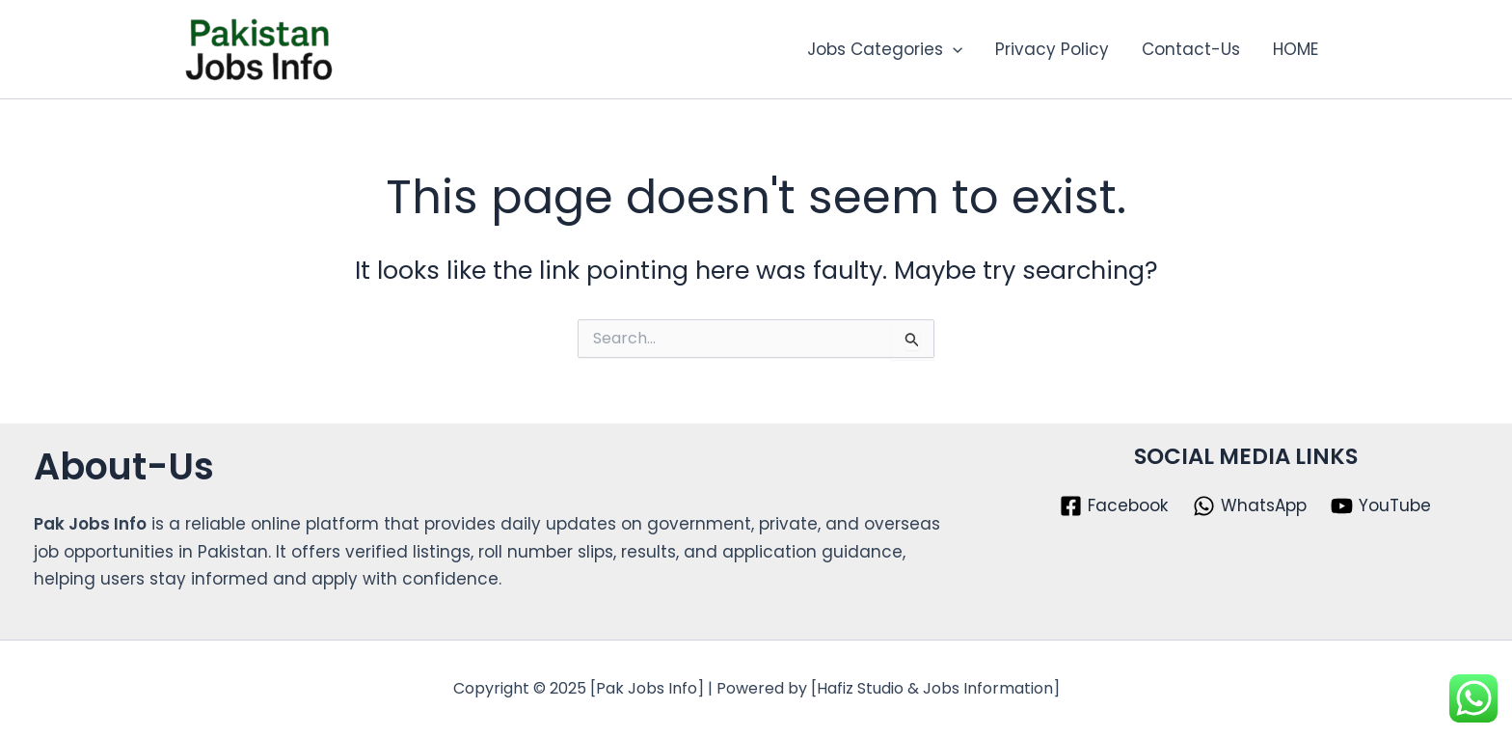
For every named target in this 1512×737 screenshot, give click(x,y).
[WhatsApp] (1249, 506)
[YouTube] (1381, 506)
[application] (952, 49)
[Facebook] (1113, 506)
